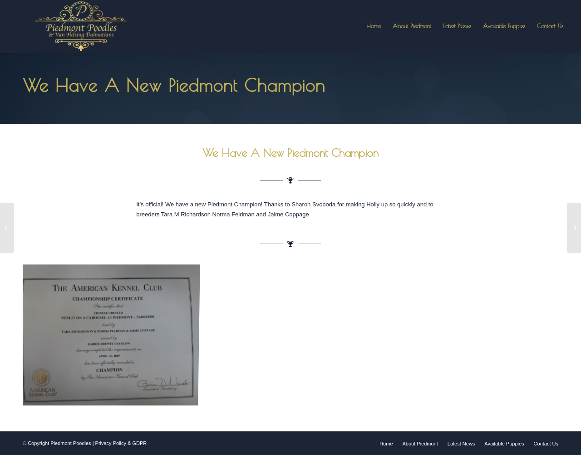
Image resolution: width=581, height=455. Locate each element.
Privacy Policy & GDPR (121, 443)
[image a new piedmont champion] (113, 336)
